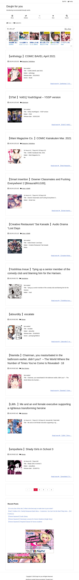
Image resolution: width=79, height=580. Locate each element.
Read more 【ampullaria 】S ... (61, 476)
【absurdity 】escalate (21, 314)
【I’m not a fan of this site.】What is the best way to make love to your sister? (30, 508)
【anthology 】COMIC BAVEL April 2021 (31, 56)
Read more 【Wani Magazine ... (61, 165)
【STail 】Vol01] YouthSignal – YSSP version (34, 97)
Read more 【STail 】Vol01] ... (62, 124)
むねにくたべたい (23, 44)
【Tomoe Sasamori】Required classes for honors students (25, 521)
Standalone (24, 278)
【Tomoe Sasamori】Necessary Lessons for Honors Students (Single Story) (30, 519)
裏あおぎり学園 (44, 44)
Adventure (25, 102)
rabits (62, 44)
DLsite (68, 29)
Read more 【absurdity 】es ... (61, 341)
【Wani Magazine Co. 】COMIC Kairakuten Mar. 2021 (39, 138)
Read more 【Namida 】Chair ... (60, 390)
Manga (23, 319)
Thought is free (49, 579)
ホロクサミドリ (54, 44)
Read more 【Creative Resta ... (61, 255)
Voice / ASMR (26, 188)
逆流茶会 (11, 44)
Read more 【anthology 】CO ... (60, 83)
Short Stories (25, 368)
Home (9, 23)
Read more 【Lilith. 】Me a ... (61, 435)
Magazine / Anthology (28, 61)
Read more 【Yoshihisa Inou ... (61, 300)
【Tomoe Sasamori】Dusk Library (18, 516)
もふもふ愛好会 (34, 44)
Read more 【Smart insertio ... (62, 210)
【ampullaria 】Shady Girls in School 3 (30, 449)
